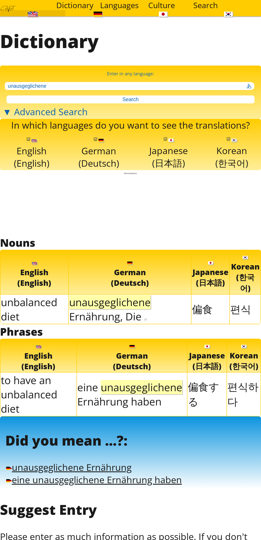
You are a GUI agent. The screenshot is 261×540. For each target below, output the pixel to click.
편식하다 (243, 394)
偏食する (203, 394)
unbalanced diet (29, 309)
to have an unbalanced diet (29, 394)
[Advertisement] (130, 204)
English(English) (31, 153)
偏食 (202, 309)
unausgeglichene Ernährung (69, 467)
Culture (161, 5)
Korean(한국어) (231, 153)
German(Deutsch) (99, 153)
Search (205, 5)
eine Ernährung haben (129, 394)
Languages (119, 5)
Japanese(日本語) (168, 153)
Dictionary (74, 5)
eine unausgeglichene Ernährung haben (94, 479)
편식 (240, 309)
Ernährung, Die (110, 309)
